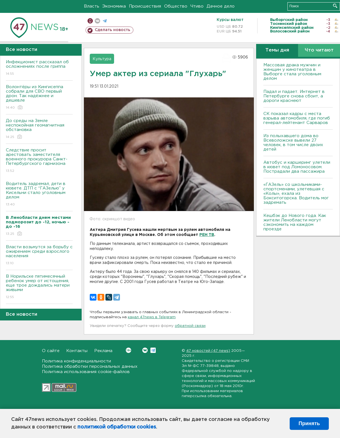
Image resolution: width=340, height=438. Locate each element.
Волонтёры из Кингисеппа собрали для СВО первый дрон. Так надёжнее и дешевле (39, 97)
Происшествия (145, 6)
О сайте (51, 351)
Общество (175, 6)
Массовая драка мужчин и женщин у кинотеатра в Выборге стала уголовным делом (292, 71)
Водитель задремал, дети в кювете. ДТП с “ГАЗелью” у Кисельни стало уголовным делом (39, 194)
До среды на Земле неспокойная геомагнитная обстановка (39, 129)
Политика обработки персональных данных (90, 366)
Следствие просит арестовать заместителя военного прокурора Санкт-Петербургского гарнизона (39, 160)
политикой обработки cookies (116, 427)
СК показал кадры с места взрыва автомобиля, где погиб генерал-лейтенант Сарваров (296, 118)
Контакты (77, 351)
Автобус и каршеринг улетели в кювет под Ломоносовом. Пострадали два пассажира (296, 167)
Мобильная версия (90, 21)
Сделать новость (112, 30)
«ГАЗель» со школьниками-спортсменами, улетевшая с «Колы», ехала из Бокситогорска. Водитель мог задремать (296, 193)
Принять (309, 423)
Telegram (153, 350)
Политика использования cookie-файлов (86, 372)
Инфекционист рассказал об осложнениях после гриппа (39, 68)
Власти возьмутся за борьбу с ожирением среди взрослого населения (39, 255)
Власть (91, 6)
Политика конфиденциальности (76, 361)
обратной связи (190, 325)
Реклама (103, 351)
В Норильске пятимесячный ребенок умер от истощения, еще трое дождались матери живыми (39, 287)
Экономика (114, 6)
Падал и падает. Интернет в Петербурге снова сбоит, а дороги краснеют (294, 96)
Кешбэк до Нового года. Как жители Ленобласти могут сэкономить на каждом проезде (294, 222)
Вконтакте (128, 350)
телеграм (104, 21)
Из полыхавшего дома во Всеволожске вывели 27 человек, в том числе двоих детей (293, 142)
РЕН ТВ (206, 234)
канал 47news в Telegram (152, 317)
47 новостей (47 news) (208, 350)
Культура (102, 59)
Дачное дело (221, 6)
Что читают (319, 50)
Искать (335, 6)
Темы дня (277, 50)
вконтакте (97, 21)
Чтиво (197, 6)
